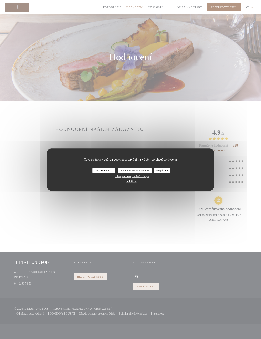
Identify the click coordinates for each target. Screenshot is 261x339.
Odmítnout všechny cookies (134, 170)
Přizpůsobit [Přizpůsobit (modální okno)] (162, 170)
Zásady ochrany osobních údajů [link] (132, 176)
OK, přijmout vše (104, 170)
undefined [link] (131, 181)
